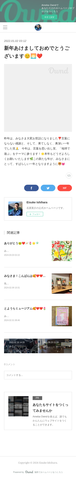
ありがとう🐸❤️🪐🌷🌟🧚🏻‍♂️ (21, 243)
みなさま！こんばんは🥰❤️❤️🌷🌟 (27, 276)
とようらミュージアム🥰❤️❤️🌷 (25, 309)
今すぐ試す (49, 17)
